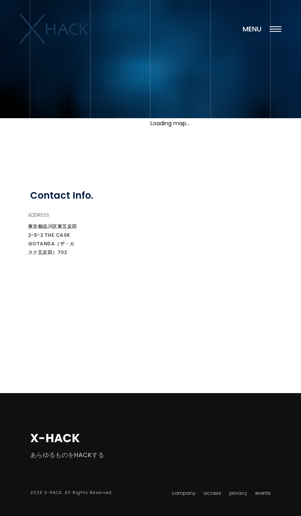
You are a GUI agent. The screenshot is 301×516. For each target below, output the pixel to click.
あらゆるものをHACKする (67, 454)
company (184, 493)
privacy (238, 493)
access (212, 493)
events (263, 493)
